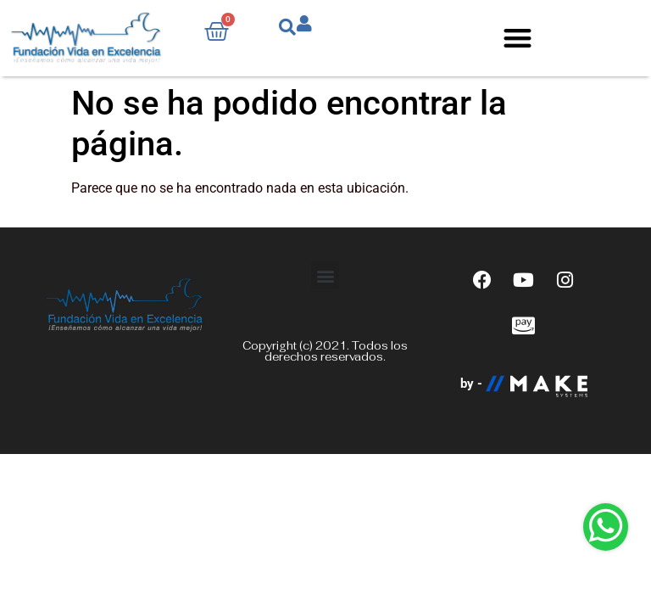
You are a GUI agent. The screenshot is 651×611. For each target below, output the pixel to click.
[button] (517, 38)
